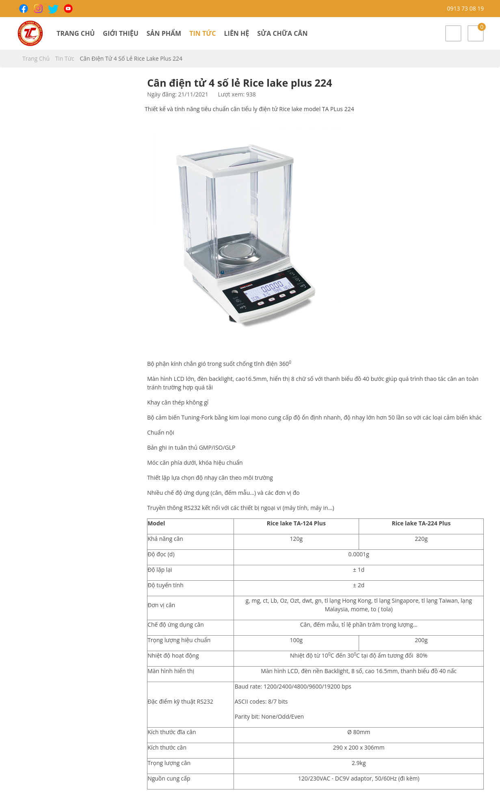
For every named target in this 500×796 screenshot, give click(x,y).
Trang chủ (75, 33)
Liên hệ (236, 33)
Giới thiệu (120, 33)
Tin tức (202, 33)
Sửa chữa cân (282, 33)
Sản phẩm (164, 33)
